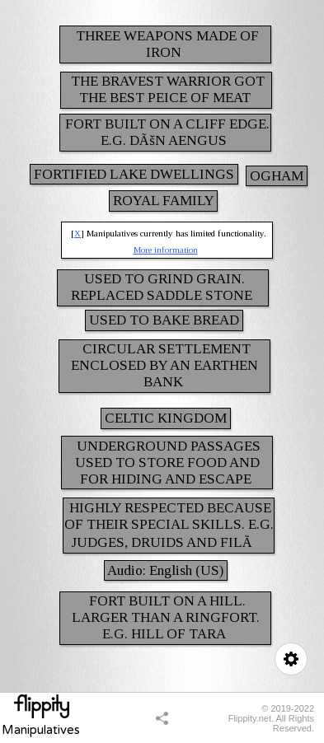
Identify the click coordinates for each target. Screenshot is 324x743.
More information (166, 250)
